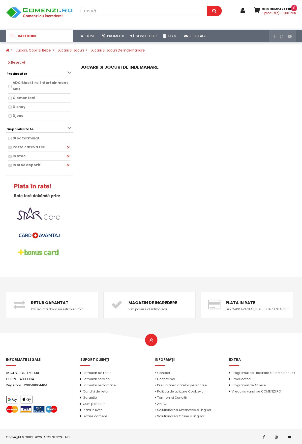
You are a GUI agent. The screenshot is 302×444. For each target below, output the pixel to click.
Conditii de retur (96, 391)
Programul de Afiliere (249, 385)
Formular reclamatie (99, 385)
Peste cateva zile (29, 147)
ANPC (161, 403)
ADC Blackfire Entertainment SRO (40, 85)
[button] (39, 36)
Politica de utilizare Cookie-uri (181, 391)
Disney (19, 106)
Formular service (96, 379)
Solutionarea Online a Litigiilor (181, 416)
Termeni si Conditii (172, 397)
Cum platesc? (94, 403)
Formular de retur (97, 372)
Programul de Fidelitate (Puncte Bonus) (263, 372)
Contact (163, 372)
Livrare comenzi (95, 416)
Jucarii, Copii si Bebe (33, 50)
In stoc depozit (27, 164)
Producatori (241, 379)
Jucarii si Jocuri (71, 50)
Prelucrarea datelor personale (182, 385)
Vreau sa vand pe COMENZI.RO (256, 391)
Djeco (18, 115)
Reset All (17, 62)
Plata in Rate (93, 410)
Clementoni (24, 97)
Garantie (90, 397)
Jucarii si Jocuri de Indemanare (118, 50)
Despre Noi (166, 379)
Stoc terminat (26, 138)
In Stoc (19, 156)
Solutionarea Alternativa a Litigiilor (184, 410)
